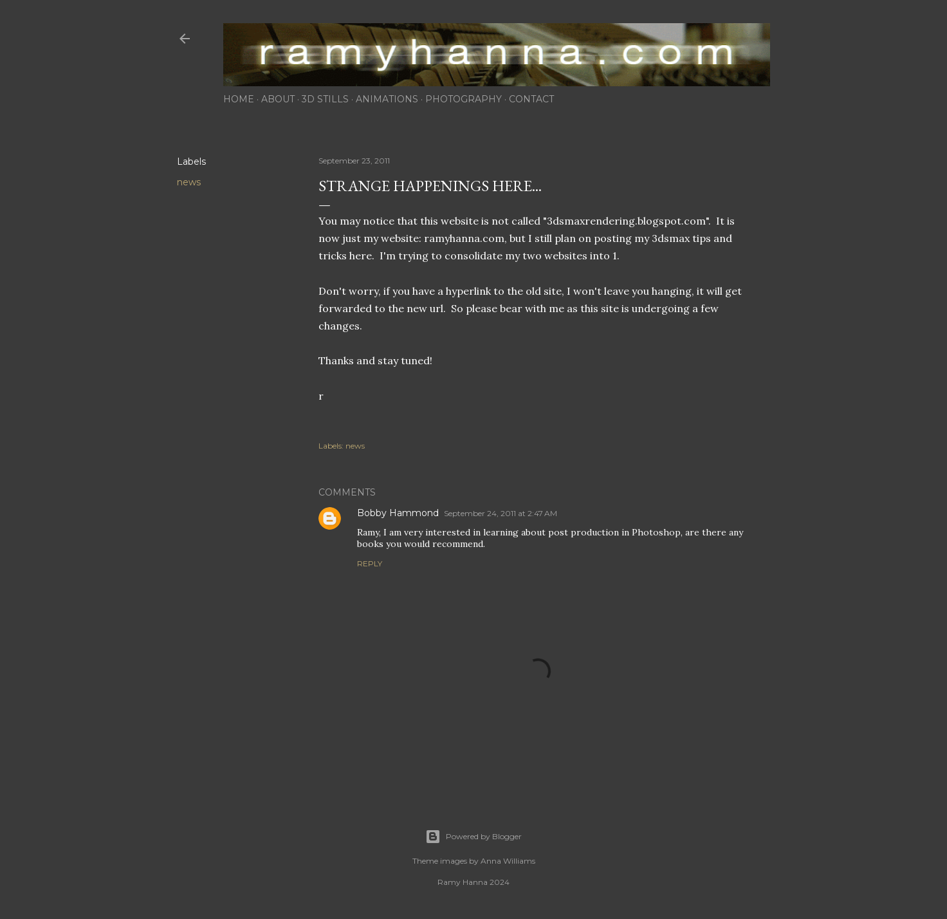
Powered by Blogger (473, 836)
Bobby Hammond (398, 513)
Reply (369, 563)
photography (463, 99)
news (189, 182)
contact (531, 99)
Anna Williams (508, 861)
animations (387, 99)
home (238, 99)
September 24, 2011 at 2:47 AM (500, 513)
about (278, 99)
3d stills (325, 99)
